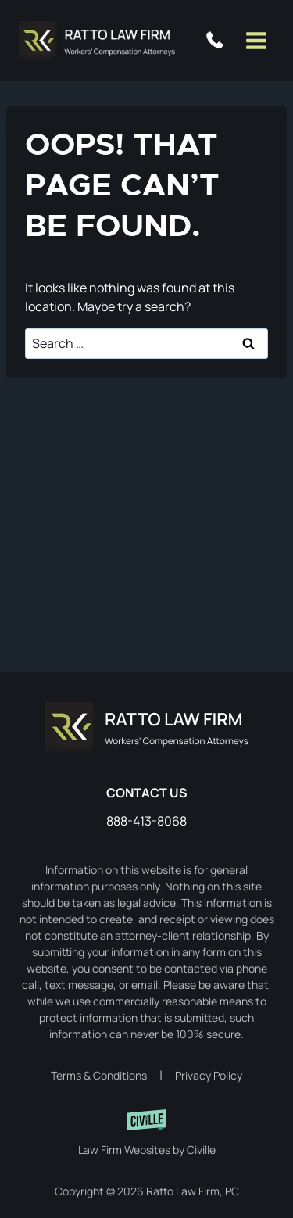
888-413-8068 (218, 40)
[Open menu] (256, 40)
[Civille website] (147, 1133)
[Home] (146, 727)
